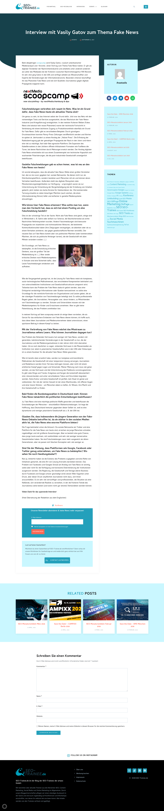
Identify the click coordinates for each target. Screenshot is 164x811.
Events (92, 6)
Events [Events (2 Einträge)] (123, 187)
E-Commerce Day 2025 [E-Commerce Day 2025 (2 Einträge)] (112, 187)
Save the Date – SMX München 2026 (120, 114)
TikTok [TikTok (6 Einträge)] (126, 225)
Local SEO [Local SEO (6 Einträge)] (122, 199)
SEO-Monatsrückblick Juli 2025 (118, 147)
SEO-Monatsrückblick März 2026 (31, 624)
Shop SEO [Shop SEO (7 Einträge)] (122, 216)
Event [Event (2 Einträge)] (119, 187)
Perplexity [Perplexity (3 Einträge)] (110, 208)
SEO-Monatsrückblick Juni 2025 (118, 155)
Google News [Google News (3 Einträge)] (111, 193)
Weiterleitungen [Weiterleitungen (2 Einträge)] (111, 228)
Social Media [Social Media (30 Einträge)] (116, 219)
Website (39, 716)
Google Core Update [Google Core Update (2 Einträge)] (129, 190)
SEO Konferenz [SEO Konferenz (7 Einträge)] (128, 210)
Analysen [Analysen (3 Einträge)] (122, 182)
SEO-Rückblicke (66, 7)
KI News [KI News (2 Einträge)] (121, 196)
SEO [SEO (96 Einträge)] (119, 207)
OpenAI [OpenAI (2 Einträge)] (131, 205)
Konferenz (59, 505)
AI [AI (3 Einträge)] (107, 182)
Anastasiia (122, 83)
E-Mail (39, 706)
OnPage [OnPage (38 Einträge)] (125, 205)
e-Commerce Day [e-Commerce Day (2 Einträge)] (130, 185)
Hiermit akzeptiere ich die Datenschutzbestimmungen (49, 527)
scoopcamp (41, 63)
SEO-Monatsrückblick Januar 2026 (119, 122)
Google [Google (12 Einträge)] (121, 190)
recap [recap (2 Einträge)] (114, 208)
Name (39, 696)
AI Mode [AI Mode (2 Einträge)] (111, 182)
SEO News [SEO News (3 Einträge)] (110, 214)
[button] (134, 6)
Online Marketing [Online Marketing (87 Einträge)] (117, 203)
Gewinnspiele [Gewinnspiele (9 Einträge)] (112, 190)
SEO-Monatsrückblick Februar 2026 (120, 131)
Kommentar (41, 666)
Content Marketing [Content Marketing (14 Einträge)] (118, 184)
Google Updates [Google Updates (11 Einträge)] (121, 193)
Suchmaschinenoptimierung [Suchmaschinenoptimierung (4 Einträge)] (115, 225)
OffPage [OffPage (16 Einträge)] (115, 201)
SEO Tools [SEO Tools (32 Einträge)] (124, 213)
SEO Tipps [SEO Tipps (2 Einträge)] (116, 214)
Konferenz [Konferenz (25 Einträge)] (128, 196)
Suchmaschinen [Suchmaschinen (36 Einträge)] (115, 222)
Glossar (104, 7)
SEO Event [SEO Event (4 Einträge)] (120, 211)
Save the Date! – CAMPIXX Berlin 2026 (121, 139)
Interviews (81, 7)
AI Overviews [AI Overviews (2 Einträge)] (116, 182)
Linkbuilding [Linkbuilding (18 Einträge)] (112, 198)
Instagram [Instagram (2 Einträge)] (113, 196)
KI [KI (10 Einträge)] (117, 195)
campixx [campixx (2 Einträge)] (127, 182)
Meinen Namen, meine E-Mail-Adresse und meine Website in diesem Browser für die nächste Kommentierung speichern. (81, 726)
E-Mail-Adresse (36, 517)
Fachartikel (51, 7)
